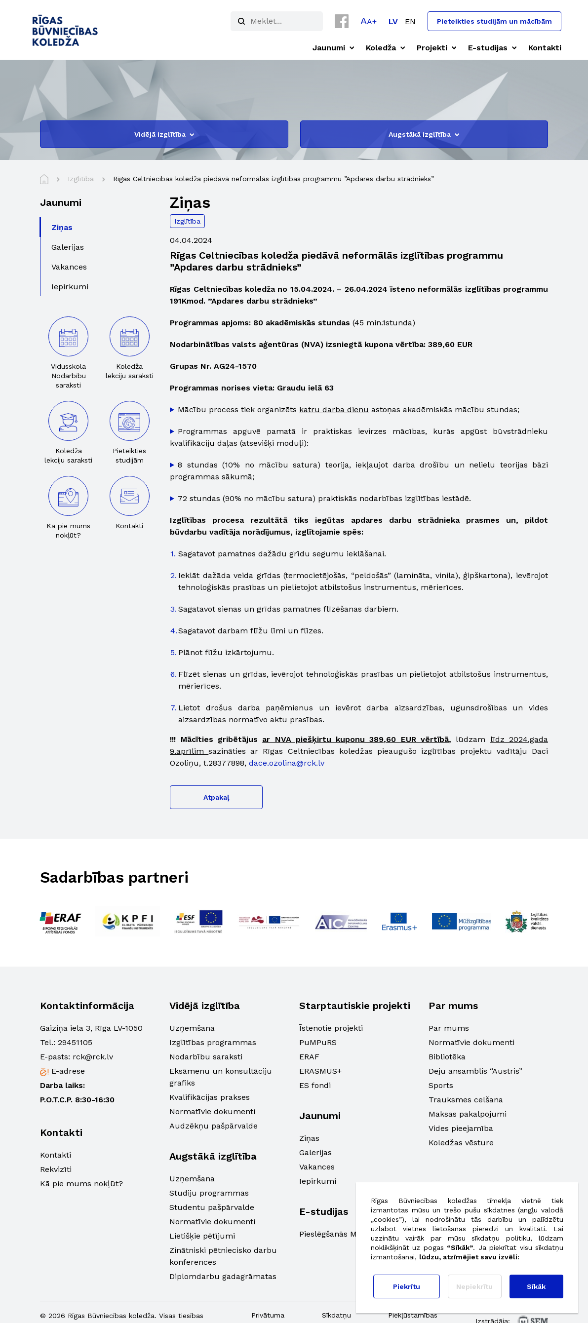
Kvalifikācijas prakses (209, 1097)
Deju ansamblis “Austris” (475, 1071)
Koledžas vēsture (461, 1142)
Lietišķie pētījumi (202, 1236)
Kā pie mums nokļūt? (81, 1183)
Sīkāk (536, 1286)
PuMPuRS (318, 1042)
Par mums (449, 1028)
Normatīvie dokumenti (212, 1111)
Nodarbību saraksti (205, 1056)
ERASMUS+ (320, 1071)
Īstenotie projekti (331, 1028)
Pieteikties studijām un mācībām (494, 21)
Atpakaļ (216, 797)
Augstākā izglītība (424, 134)
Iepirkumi (317, 1181)
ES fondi (315, 1085)
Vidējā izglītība (164, 134)
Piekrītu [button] (406, 1286)
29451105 (75, 1042)
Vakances (317, 1166)
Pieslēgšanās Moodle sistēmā (354, 1234)
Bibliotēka (447, 1056)
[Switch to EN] (410, 21)
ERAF (309, 1056)
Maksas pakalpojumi (468, 1114)
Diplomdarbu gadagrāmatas (222, 1276)
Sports (441, 1085)
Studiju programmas (209, 1193)
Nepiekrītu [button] (474, 1286)
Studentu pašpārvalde (211, 1207)
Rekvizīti (56, 1169)
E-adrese (68, 1071)
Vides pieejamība (461, 1128)
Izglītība (187, 221)
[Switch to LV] (393, 21)
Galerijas (315, 1152)
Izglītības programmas (212, 1042)
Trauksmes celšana (466, 1099)
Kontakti (55, 1155)
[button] (368, 20)
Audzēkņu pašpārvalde (213, 1125)
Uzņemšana (192, 1028)
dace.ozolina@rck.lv (286, 763)
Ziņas (309, 1138)
